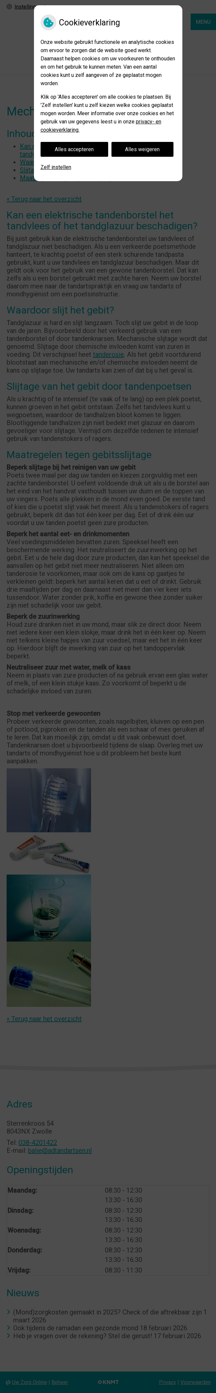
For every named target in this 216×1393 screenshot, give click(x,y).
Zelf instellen (56, 167)
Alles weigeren (142, 149)
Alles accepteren (74, 149)
